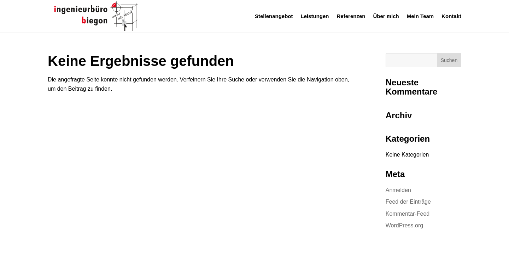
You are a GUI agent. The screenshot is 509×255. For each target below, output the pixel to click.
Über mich (386, 16)
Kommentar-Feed (408, 214)
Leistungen (315, 16)
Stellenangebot (274, 16)
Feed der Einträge (408, 202)
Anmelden (398, 190)
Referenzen (351, 16)
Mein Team (420, 16)
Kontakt (451, 16)
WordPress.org (404, 225)
